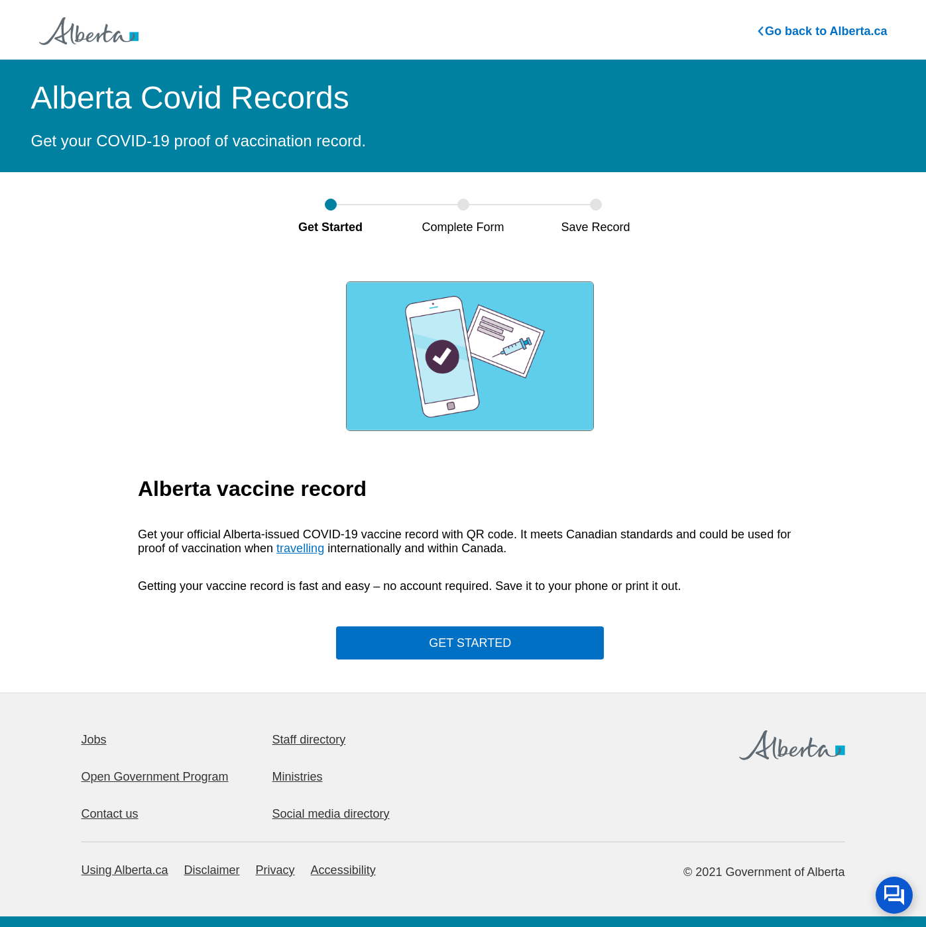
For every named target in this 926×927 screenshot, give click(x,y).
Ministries (297, 776)
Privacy (275, 870)
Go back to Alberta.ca (822, 31)
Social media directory (331, 813)
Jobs (94, 739)
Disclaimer (212, 870)
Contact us (110, 813)
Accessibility (343, 870)
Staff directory (309, 739)
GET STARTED (470, 643)
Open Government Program (155, 776)
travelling (300, 548)
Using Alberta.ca (125, 870)
